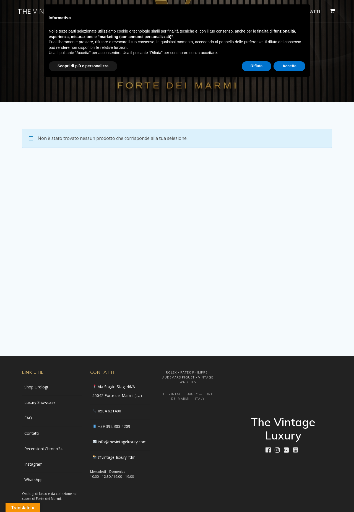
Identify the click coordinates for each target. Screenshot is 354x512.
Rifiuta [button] (257, 66)
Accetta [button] (289, 66)
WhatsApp (33, 479)
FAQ (28, 417)
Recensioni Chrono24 (43, 448)
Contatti (31, 433)
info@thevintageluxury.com (122, 441)
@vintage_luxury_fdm (117, 457)
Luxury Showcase (40, 402)
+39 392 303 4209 (114, 426)
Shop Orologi (36, 387)
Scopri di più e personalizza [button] (83, 66)
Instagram (33, 464)
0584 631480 (109, 411)
